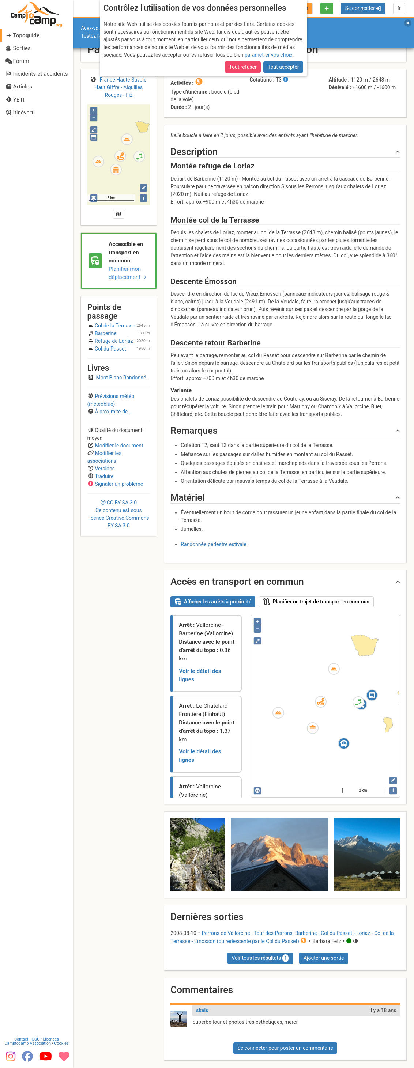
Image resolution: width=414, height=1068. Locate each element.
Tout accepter (283, 67)
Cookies (61, 1043)
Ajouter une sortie (324, 958)
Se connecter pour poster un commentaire (285, 1048)
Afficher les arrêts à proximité (213, 601)
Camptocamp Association (27, 1043)
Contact (21, 1039)
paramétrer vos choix (269, 55)
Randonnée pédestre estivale (213, 544)
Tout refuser (242, 67)
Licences (51, 1039)
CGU (36, 1039)
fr (399, 8)
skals (202, 1010)
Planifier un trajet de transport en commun (316, 601)
